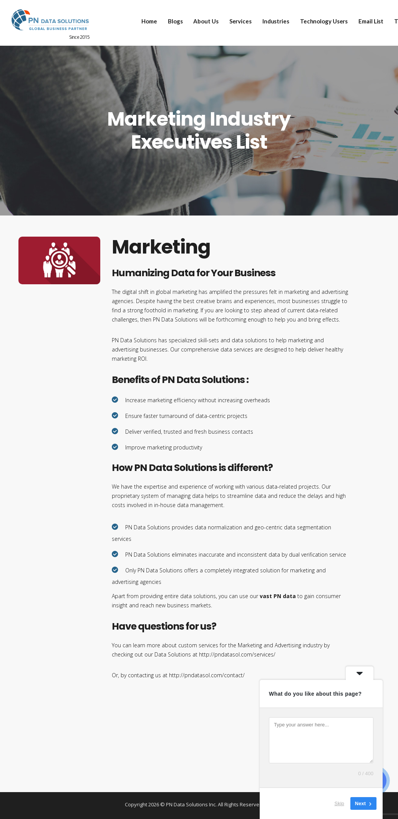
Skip (339, 803)
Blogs (170, 19)
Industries (270, 19)
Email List (365, 19)
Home (144, 19)
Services (235, 19)
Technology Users (318, 19)
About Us (200, 19)
